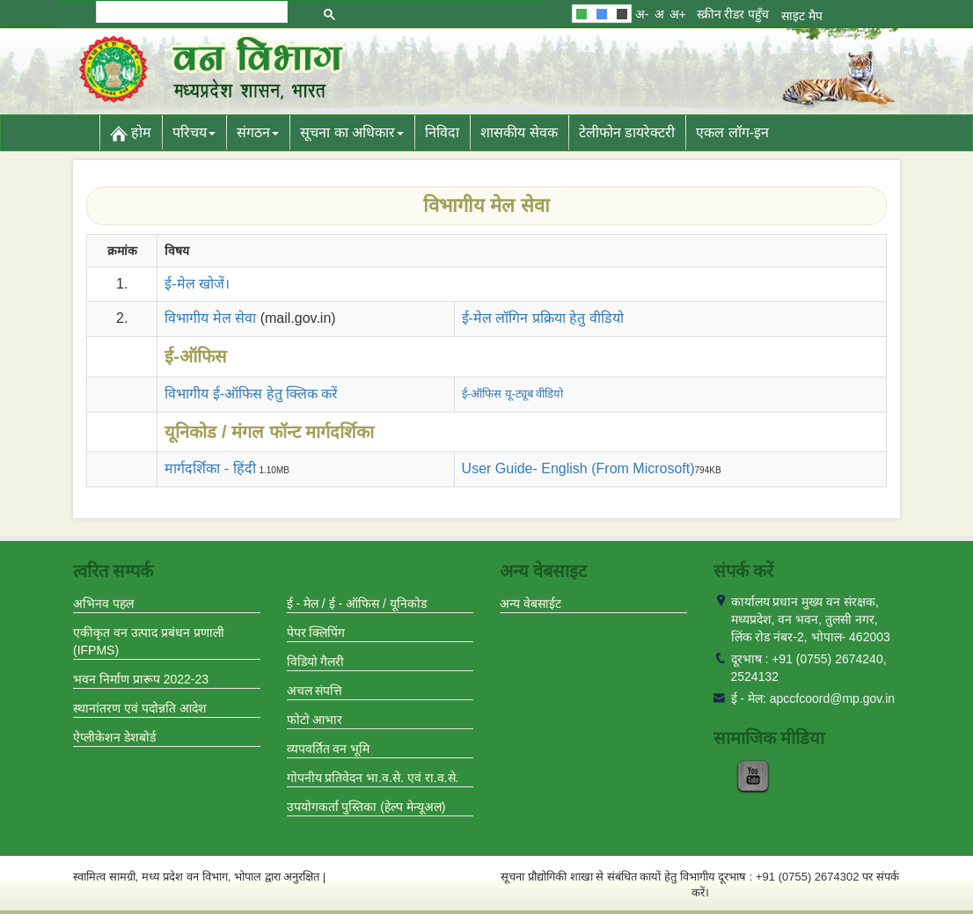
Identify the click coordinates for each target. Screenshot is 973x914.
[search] (190, 12)
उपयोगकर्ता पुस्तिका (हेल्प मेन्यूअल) (366, 807)
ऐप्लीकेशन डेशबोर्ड (114, 737)
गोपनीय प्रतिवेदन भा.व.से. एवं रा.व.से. (373, 778)
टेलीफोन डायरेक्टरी (627, 132)
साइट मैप (802, 16)
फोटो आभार (315, 720)
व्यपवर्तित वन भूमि (328, 749)
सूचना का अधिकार (352, 132)
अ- (642, 14)
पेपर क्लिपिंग (316, 632)
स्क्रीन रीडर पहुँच (733, 14)
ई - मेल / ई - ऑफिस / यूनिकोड (357, 603)
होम (130, 133)
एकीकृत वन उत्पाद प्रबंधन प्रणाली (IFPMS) (148, 641)
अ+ (677, 14)
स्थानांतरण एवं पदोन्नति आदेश (140, 708)
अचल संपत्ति (315, 691)
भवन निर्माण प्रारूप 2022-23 (140, 679)
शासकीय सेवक (518, 132)
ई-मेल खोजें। (197, 283)
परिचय (194, 132)
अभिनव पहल (103, 603)
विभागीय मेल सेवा (210, 318)
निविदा (442, 132)
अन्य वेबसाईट (530, 603)
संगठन (258, 132)
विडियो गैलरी (316, 661)
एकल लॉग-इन (732, 132)
